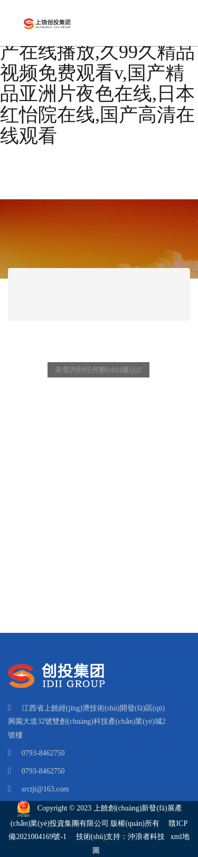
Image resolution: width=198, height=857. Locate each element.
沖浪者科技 (146, 837)
